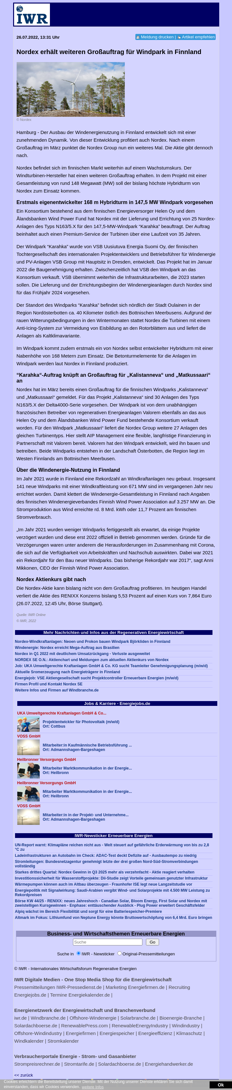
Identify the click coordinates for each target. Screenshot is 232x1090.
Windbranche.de (48, 1018)
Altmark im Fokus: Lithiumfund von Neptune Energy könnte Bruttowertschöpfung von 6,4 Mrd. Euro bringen (113, 917)
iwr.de (20, 1018)
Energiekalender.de (89, 995)
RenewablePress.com (84, 1025)
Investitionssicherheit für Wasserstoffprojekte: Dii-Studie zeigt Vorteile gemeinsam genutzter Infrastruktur (111, 878)
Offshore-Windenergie (92, 1018)
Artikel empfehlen (198, 37)
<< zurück (23, 1075)
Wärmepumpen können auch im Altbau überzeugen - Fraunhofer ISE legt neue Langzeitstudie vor (103, 884)
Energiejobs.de (30, 995)
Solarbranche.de (138, 1018)
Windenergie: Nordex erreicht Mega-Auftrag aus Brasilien (67, 647)
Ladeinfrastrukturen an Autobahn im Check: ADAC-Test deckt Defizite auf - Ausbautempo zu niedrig (106, 855)
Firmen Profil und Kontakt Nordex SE (49, 684)
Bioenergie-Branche (180, 1018)
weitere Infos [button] (93, 1087)
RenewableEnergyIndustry (140, 1025)
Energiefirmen (81, 1033)
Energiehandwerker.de (169, 1064)
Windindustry (186, 1025)
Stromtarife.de (79, 1064)
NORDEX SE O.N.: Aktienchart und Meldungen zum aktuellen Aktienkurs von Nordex (92, 660)
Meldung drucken (157, 37)
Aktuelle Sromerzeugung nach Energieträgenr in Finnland (67, 672)
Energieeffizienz (155, 1033)
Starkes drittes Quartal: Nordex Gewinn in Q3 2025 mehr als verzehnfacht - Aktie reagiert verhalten (105, 872)
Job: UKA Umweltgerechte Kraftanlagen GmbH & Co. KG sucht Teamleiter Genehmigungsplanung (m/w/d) (111, 666)
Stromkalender (63, 1041)
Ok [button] (221, 1084)
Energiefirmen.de (146, 987)
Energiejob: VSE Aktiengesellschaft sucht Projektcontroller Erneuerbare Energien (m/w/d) (97, 678)
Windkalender (29, 1041)
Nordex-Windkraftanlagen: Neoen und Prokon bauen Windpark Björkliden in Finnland (93, 641)
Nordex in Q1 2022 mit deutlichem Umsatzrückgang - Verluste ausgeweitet (82, 654)
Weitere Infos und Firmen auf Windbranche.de (57, 690)
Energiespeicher (117, 1033)
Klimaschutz (189, 1033)
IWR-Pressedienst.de (79, 987)
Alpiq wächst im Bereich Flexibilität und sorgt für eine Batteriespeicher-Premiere (88, 911)
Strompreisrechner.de (37, 1064)
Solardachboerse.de (35, 1025)
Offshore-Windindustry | (39, 1033)
